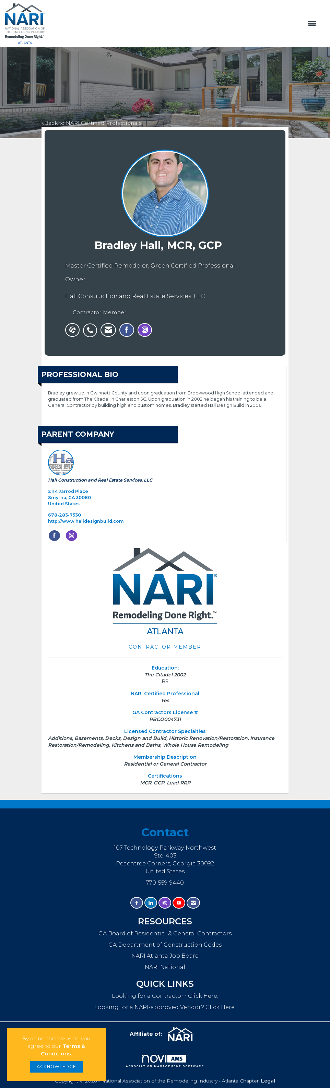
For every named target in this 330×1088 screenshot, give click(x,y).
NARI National (165, 966)
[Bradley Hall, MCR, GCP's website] (72, 330)
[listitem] (92, 326)
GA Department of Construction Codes (165, 944)
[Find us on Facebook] (136, 903)
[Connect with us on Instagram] (164, 903)
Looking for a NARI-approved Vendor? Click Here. (165, 1007)
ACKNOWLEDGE (56, 1066)
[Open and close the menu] (184, 24)
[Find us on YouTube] (179, 903)
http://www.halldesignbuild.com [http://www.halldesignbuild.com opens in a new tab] (86, 521)
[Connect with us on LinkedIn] (150, 903)
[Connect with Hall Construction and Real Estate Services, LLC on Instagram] (71, 536)
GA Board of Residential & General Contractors (165, 933)
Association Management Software (165, 1061)
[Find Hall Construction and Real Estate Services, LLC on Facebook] (54, 536)
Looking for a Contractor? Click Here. (165, 995)
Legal (268, 1081)
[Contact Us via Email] (193, 903)
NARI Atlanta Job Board (165, 955)
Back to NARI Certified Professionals (91, 123)
